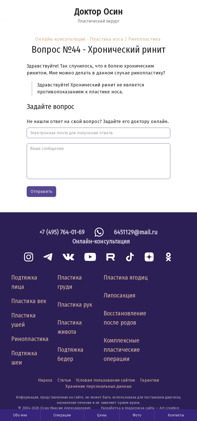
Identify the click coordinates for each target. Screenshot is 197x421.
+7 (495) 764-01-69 (62, 232)
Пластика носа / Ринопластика (125, 39)
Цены (101, 415)
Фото (137, 415)
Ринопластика (29, 338)
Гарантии (149, 380)
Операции (62, 415)
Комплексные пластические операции (122, 349)
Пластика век (28, 301)
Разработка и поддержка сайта (127, 408)
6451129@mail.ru (135, 232)
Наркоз (45, 380)
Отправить (41, 191)
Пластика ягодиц (126, 277)
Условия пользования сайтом (105, 380)
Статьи (64, 380)
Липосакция (119, 295)
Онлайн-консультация (60, 39)
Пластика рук (74, 304)
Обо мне (20, 415)
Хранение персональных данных (98, 386)
